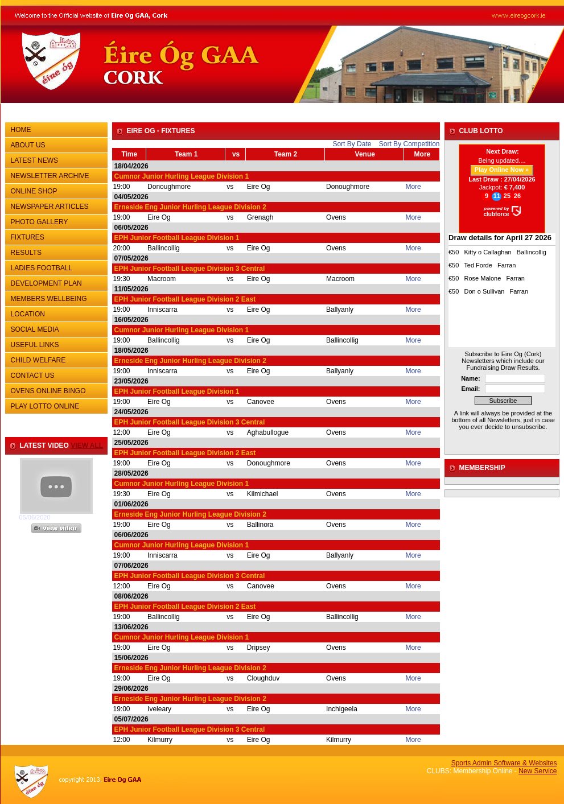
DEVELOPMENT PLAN (46, 283)
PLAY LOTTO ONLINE (45, 406)
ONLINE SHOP (34, 191)
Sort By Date (351, 144)
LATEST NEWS (35, 160)
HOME (21, 130)
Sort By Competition (409, 144)
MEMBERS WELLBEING (49, 299)
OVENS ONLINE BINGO (48, 391)
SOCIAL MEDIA (55, 328)
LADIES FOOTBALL (42, 268)
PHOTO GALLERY (39, 222)
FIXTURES (55, 236)
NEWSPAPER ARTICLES (55, 205)
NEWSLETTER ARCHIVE (55, 174)
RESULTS (55, 251)
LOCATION (28, 314)
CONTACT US (55, 374)
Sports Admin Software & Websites (504, 763)
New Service (537, 771)
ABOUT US (55, 144)
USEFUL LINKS (55, 343)
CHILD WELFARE (38, 360)
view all (87, 446)
